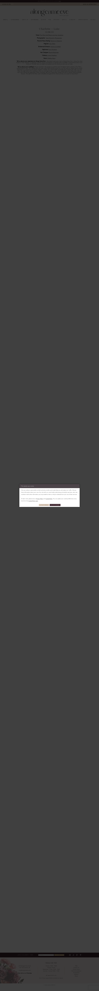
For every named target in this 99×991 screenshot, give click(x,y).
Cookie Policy (49, 498)
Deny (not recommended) (59, 505)
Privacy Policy (39, 498)
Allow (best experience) (39, 505)
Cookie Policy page (33, 500)
